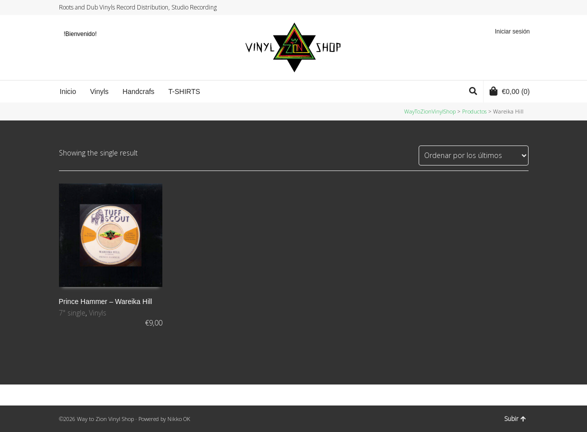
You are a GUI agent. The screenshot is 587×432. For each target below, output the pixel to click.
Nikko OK (178, 418)
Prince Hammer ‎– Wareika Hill (105, 302)
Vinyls (97, 313)
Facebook (499, 8)
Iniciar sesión (512, 31)
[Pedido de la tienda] (474, 156)
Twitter (490, 8)
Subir (515, 418)
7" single (72, 313)
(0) (510, 91)
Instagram (509, 8)
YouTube (518, 8)
